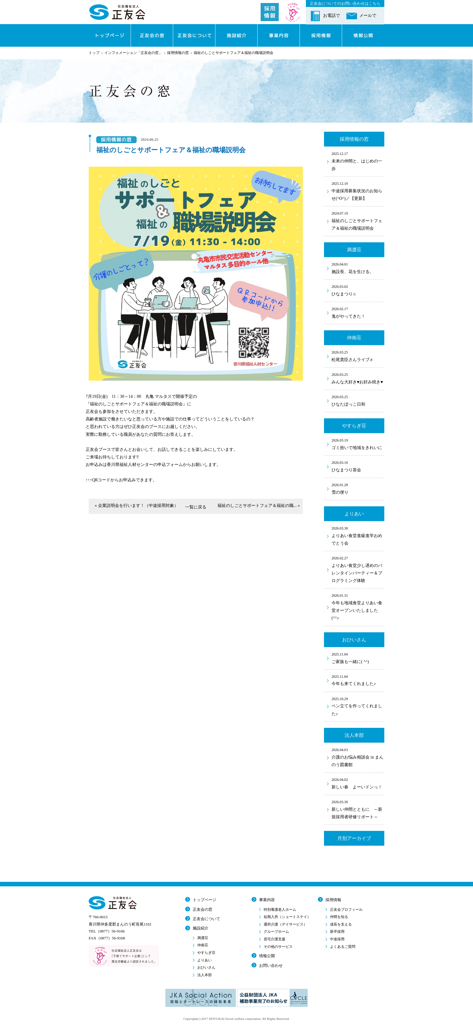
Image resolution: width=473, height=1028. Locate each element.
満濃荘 (202, 938)
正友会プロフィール (346, 909)
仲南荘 (202, 945)
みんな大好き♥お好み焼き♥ (358, 378)
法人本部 (204, 975)
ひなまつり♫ (358, 290)
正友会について (206, 918)
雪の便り (358, 488)
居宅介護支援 (274, 939)
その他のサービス (278, 947)
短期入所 (287, 917)
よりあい (204, 960)
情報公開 (267, 956)
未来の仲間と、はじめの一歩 (358, 161)
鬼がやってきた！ (358, 312)
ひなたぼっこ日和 (358, 400)
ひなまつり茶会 (358, 466)
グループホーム (276, 931)
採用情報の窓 (178, 53)
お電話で (331, 15)
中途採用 (337, 939)
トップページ (204, 900)
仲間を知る (339, 917)
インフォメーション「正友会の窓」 (133, 53)
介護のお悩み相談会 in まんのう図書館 (358, 757)
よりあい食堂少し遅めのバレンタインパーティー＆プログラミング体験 (358, 569)
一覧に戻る (195, 507)
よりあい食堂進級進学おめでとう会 (358, 535)
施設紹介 (200, 928)
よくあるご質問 (342, 947)
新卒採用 (337, 931)
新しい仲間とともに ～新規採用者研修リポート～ (358, 809)
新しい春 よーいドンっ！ (358, 783)
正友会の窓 (202, 909)
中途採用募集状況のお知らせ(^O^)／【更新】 (358, 191)
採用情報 (333, 900)
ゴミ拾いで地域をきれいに (358, 443)
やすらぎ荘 (206, 953)
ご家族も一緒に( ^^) (358, 657)
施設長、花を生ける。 (358, 267)
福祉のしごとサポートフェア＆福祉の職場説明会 (358, 220)
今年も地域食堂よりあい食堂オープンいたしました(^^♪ (358, 606)
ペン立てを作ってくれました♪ (358, 706)
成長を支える (341, 924)
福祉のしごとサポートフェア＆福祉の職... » (258, 505)
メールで (367, 15)
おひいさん (206, 967)
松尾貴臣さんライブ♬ (358, 355)
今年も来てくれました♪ (358, 680)
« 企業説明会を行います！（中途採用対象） (136, 505)
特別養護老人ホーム (280, 909)
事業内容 (267, 900)
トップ (94, 53)
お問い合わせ (271, 965)
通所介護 (285, 924)
